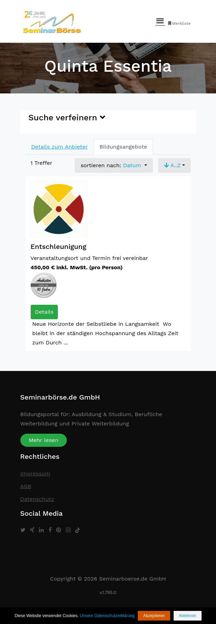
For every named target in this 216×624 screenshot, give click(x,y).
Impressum (35, 473)
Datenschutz (37, 499)
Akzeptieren (154, 615)
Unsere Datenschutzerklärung (107, 615)
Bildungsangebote (123, 146)
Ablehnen (187, 615)
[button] (174, 165)
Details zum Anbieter (59, 146)
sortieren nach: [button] (112, 165)
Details (44, 312)
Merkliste (179, 23)
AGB (25, 486)
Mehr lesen (44, 440)
